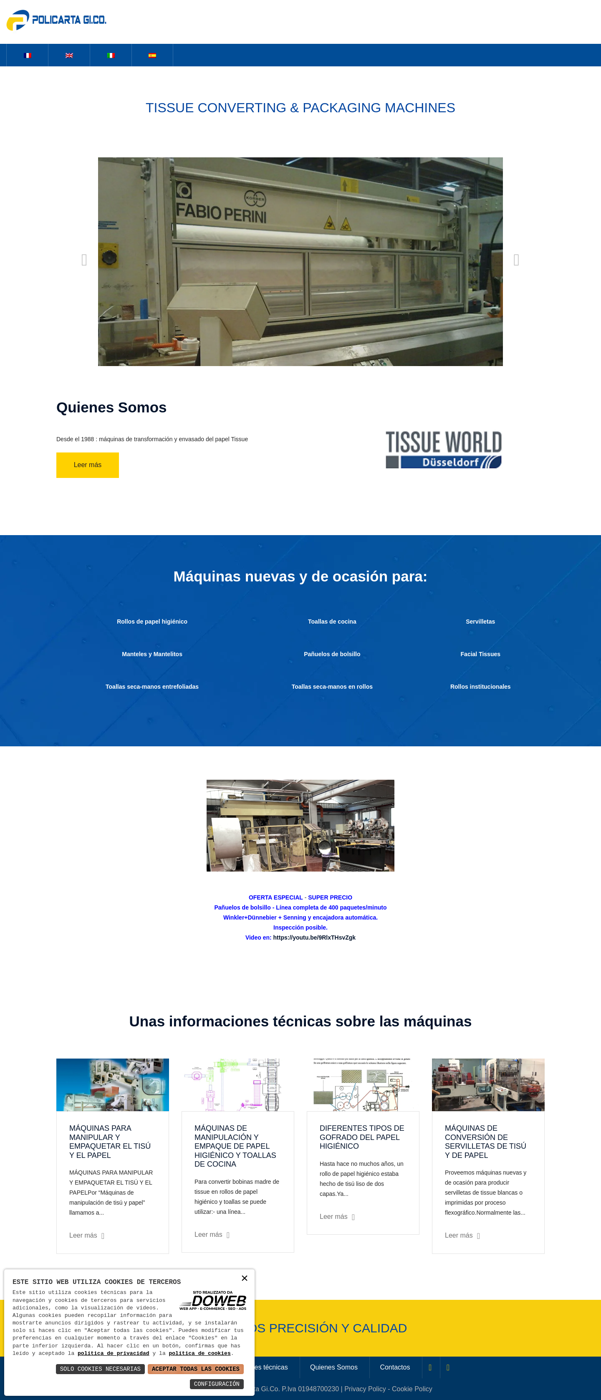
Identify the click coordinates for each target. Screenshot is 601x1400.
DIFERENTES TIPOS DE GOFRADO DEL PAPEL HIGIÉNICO (362, 1137)
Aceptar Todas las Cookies (196, 1369)
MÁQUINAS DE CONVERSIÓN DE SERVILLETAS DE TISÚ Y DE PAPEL (485, 1142)
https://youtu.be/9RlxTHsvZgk (314, 937)
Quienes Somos (334, 1367)
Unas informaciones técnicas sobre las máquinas (300, 1021)
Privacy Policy (365, 1388)
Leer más (88, 464)
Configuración (217, 1384)
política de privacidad (113, 1353)
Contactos (395, 1367)
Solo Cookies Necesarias (100, 1369)
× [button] (244, 1279)
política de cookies (199, 1353)
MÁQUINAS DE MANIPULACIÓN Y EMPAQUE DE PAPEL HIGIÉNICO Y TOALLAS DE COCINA (235, 1146)
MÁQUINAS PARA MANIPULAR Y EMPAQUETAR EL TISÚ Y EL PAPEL (110, 1142)
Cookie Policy (412, 1388)
